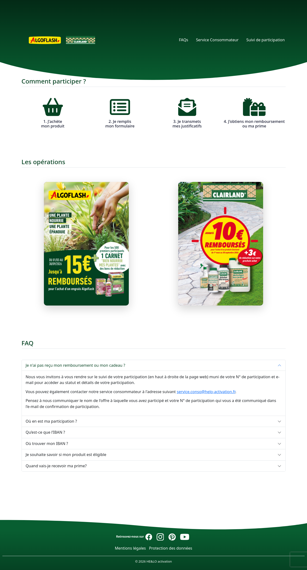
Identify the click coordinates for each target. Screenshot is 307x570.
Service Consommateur (217, 39)
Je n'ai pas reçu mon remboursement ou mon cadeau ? (75, 365)
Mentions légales (130, 548)
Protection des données (170, 548)
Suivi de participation (265, 39)
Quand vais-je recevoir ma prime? (56, 465)
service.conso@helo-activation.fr (206, 391)
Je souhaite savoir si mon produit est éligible (66, 454)
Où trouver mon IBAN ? (47, 443)
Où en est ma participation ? (51, 421)
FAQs (183, 39)
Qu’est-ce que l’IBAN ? (45, 432)
